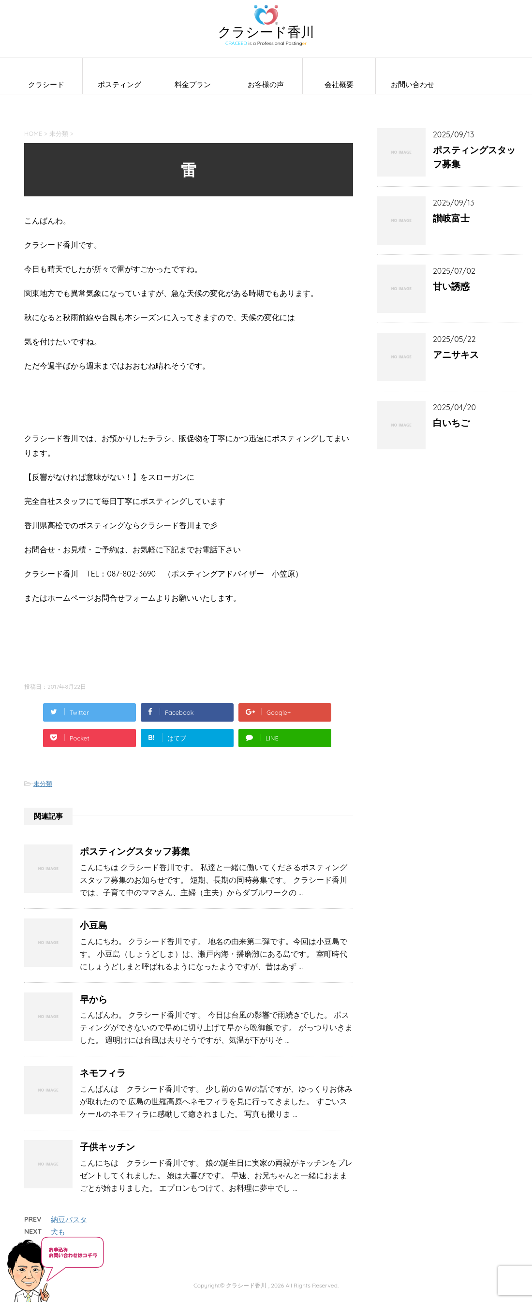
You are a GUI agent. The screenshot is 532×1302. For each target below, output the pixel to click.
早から (93, 999)
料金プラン (193, 84)
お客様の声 (266, 84)
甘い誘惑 (451, 286)
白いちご (451, 423)
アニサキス (456, 354)
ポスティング (119, 84)
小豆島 (93, 925)
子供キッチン (107, 1147)
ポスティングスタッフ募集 (135, 851)
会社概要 (339, 84)
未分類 (42, 783)
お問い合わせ (412, 84)
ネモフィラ (103, 1073)
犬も (58, 1231)
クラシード (46, 84)
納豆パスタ (69, 1219)
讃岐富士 (451, 218)
